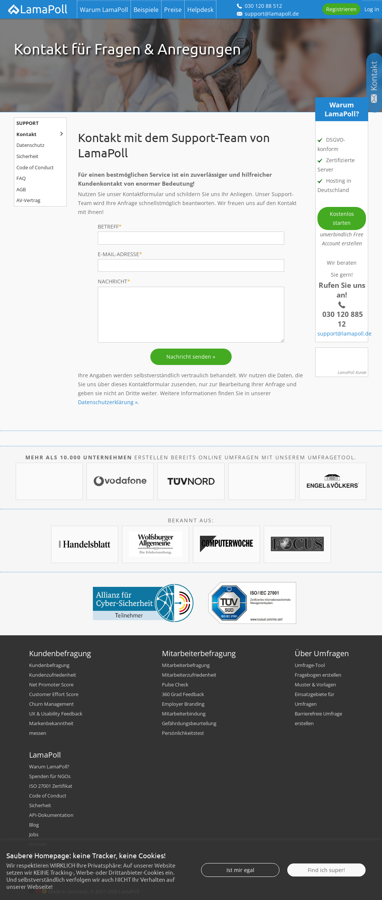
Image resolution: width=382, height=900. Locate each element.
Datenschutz (30, 145)
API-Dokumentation (51, 815)
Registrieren (341, 9)
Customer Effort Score (53, 694)
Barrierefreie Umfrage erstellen (318, 718)
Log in (371, 9)
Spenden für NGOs (50, 776)
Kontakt (26, 134)
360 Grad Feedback (183, 694)
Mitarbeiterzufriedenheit (189, 674)
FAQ (21, 178)
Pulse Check (175, 684)
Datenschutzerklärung (106, 402)
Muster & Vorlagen (315, 684)
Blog (34, 824)
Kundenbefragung (49, 665)
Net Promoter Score (51, 684)
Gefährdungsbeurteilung (189, 723)
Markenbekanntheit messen (51, 728)
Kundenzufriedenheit (52, 674)
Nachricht (114, 281)
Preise (173, 10)
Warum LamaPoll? (49, 766)
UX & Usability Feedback (55, 713)
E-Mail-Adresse (120, 254)
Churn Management (51, 704)
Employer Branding (183, 704)
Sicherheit (27, 156)
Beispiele (146, 10)
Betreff (110, 226)
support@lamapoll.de (344, 333)
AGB (21, 189)
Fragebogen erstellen (318, 674)
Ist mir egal (240, 883)
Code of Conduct (35, 167)
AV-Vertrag (28, 200)
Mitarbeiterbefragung (186, 665)
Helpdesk (200, 10)
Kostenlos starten (342, 218)
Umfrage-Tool (310, 665)
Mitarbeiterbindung (184, 713)
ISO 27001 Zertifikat (50, 786)
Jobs (33, 834)
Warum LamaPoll (104, 10)
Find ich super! (326, 883)
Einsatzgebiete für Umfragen (314, 699)
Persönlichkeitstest (183, 733)
